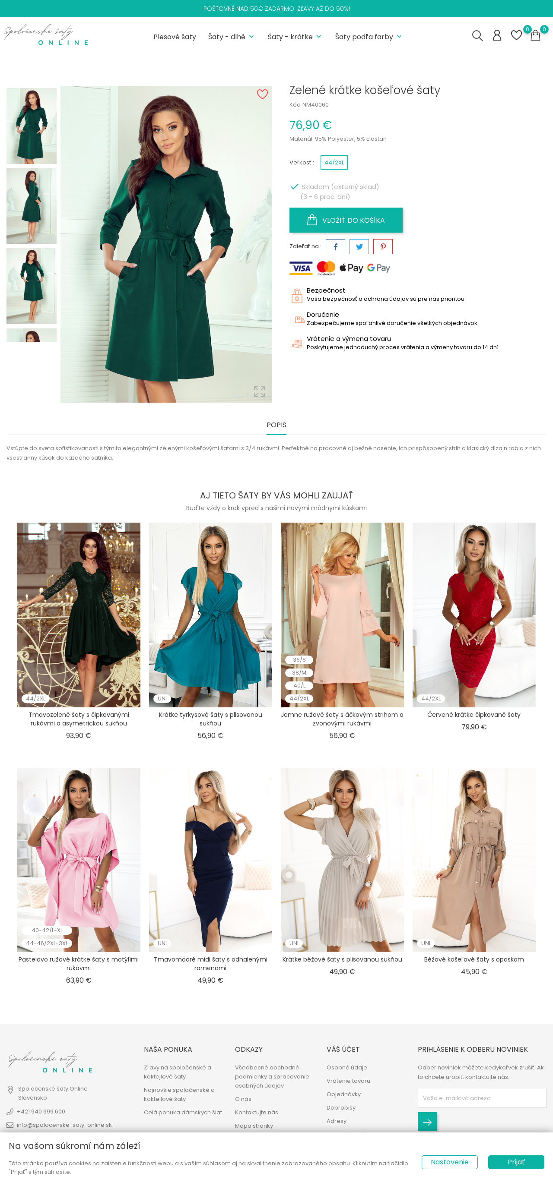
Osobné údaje (347, 1067)
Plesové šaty (174, 37)
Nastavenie (450, 1162)
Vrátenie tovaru (348, 1081)
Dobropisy (341, 1108)
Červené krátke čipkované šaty (474, 714)
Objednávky (344, 1094)
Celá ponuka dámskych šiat (183, 1112)
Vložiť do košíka (346, 220)
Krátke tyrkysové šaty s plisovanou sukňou (210, 719)
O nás (243, 1099)
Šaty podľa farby (369, 37)
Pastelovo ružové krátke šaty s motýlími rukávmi (79, 963)
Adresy (336, 1121)
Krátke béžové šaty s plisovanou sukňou (342, 959)
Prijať (516, 1162)
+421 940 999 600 (41, 1111)
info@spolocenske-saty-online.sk (64, 1125)
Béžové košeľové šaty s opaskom (474, 959)
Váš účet (343, 1049)
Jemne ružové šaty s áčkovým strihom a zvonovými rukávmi (342, 719)
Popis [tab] (276, 425)
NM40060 (315, 105)
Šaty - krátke (295, 37)
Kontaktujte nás (256, 1112)
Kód (295, 105)
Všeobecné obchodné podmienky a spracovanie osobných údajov (272, 1076)
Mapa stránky (254, 1126)
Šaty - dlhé (232, 37)
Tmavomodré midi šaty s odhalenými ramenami (210, 963)
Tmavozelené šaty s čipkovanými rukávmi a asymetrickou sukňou (79, 719)
